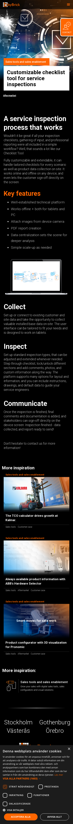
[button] (68, 4)
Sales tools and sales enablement (25, 61)
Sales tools (10, 528)
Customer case (25, 528)
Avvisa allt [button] (54, 816)
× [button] (69, 749)
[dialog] (36, 784)
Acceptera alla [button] (21, 816)
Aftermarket (9, 95)
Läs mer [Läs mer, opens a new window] (59, 774)
